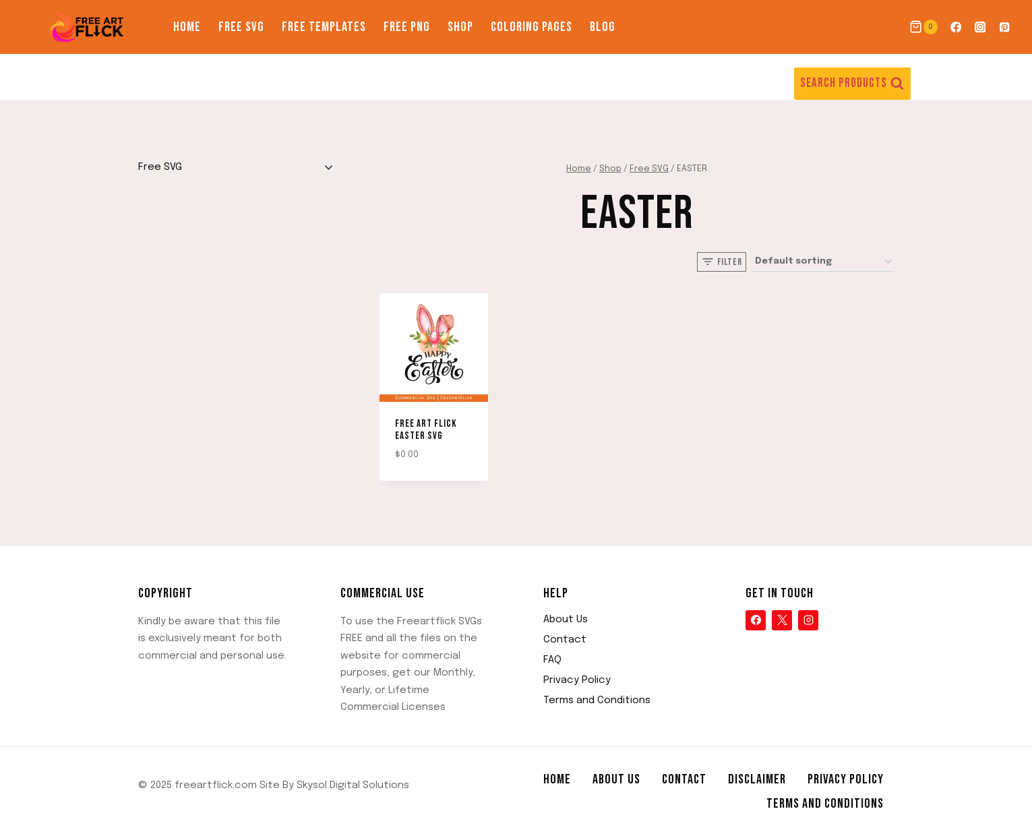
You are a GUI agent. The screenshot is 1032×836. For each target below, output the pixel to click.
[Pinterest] (1005, 27)
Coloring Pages (531, 27)
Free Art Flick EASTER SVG (426, 429)
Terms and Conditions (596, 700)
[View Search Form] (852, 83)
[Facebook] (955, 27)
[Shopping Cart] (923, 26)
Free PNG (407, 27)
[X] (782, 620)
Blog (602, 27)
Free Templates (324, 27)
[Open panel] (721, 262)
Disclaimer (757, 779)
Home (187, 27)
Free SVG (241, 27)
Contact (564, 639)
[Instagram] (980, 27)
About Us (565, 619)
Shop (460, 27)
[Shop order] (823, 262)
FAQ (552, 660)
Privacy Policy (577, 680)
